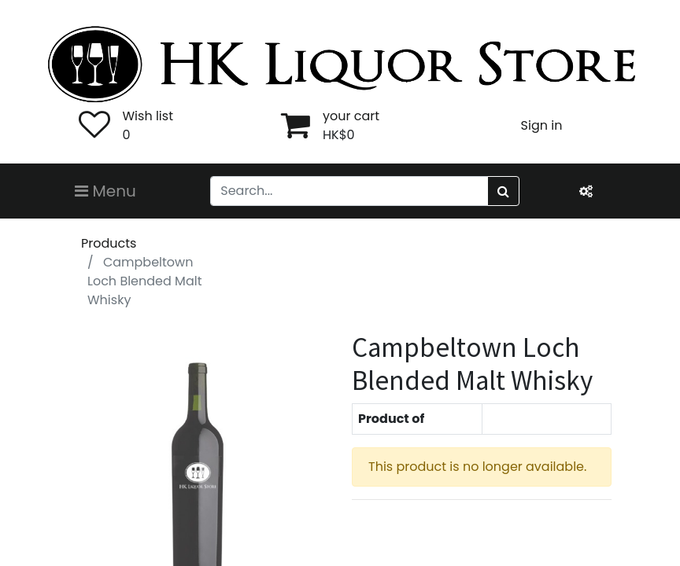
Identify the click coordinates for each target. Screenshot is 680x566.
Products (108, 243)
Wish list (148, 116)
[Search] (503, 191)
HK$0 (339, 135)
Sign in (542, 125)
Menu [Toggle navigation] (105, 191)
